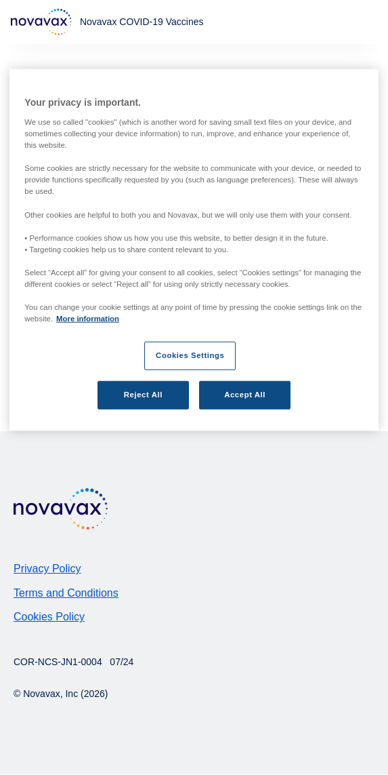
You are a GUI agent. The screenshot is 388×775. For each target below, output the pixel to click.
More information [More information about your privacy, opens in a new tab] (87, 319)
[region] (193, 250)
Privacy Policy (47, 568)
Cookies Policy (49, 616)
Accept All (244, 395)
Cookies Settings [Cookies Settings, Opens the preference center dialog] (190, 355)
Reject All (143, 395)
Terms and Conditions (66, 593)
